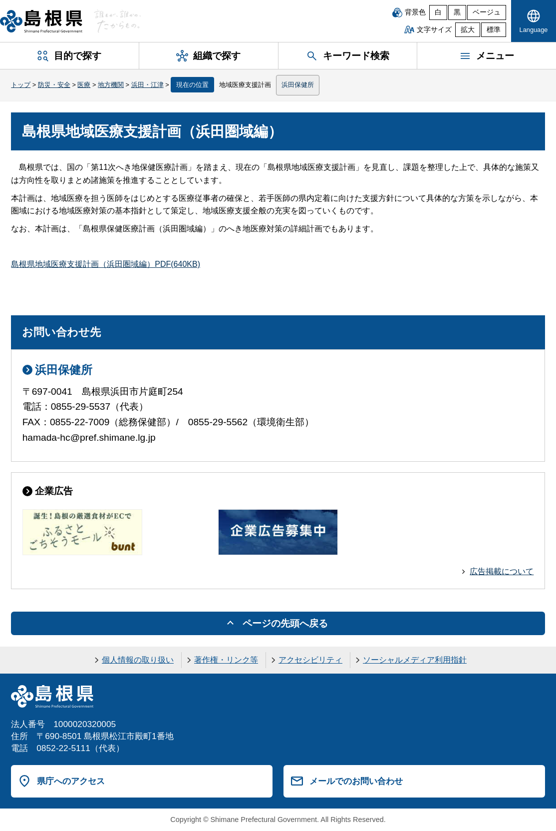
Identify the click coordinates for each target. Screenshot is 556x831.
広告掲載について (502, 571)
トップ (20, 84)
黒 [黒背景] (457, 12)
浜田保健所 (297, 84)
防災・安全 (54, 84)
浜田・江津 (147, 84)
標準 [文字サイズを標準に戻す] (494, 29)
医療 (83, 84)
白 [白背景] (438, 12)
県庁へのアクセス (71, 781)
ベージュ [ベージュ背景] (487, 12)
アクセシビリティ (310, 660)
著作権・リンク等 (226, 660)
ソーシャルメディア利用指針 (415, 660)
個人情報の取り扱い (138, 660)
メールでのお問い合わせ (356, 781)
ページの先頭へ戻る (285, 623)
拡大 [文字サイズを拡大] (468, 29)
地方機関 (111, 84)
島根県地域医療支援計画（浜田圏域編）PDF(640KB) (105, 264)
